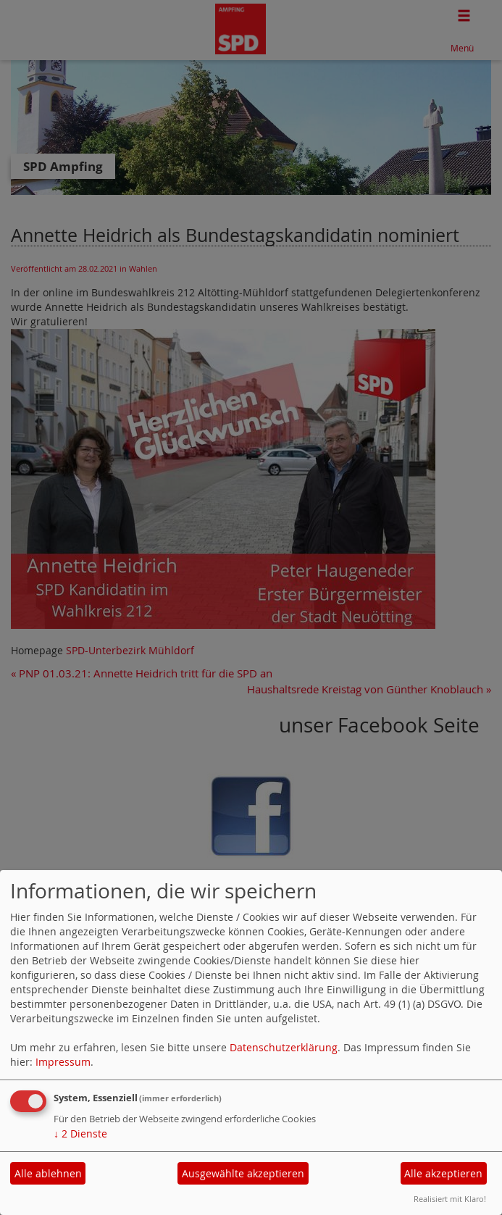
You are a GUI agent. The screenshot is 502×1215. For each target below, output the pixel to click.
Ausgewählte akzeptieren (243, 1173)
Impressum (63, 1062)
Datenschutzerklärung (284, 1047)
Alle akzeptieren (443, 1173)
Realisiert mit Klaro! (450, 1198)
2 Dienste (80, 1133)
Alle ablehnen (48, 1173)
